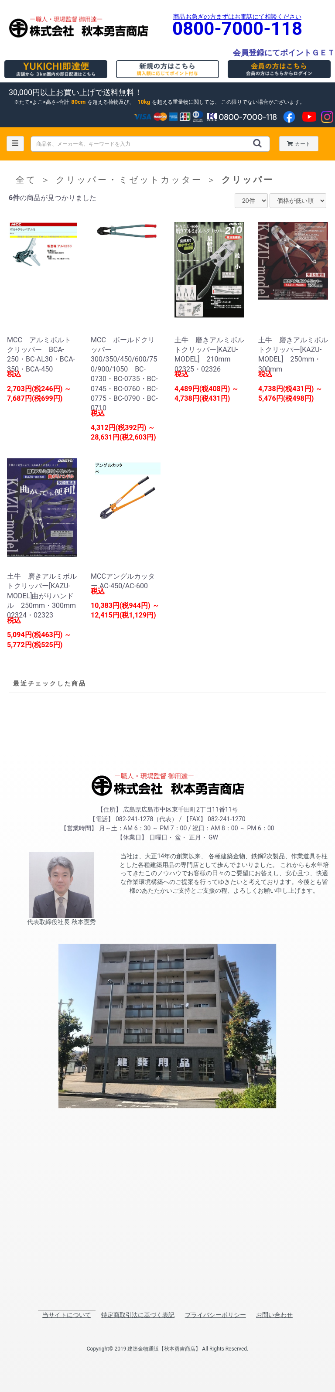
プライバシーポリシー (215, 1314)
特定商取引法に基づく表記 (137, 1314)
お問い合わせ (274, 1314)
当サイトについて (66, 1314)
